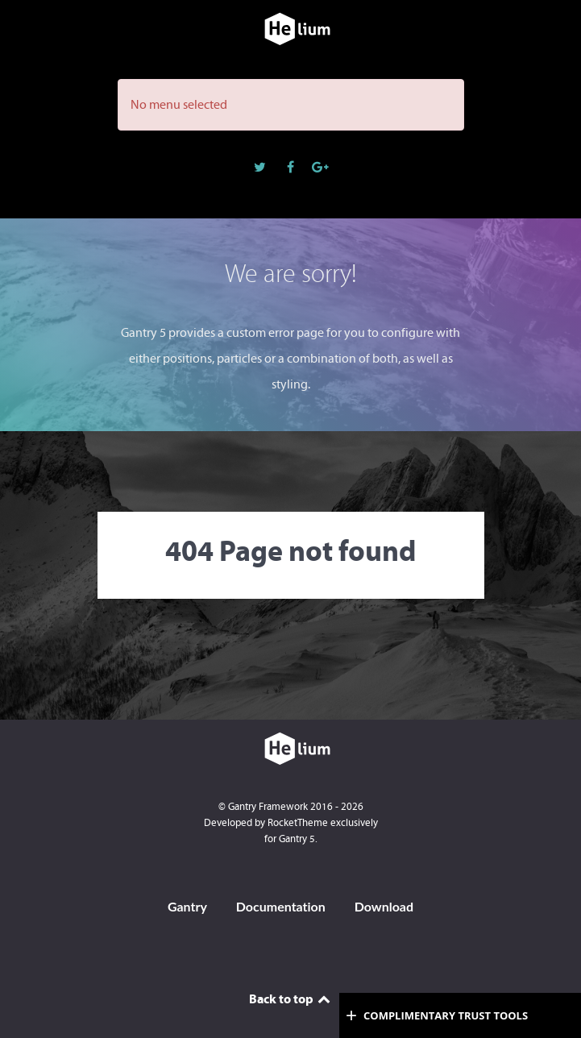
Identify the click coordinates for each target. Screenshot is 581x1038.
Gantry (187, 906)
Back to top (291, 998)
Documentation (281, 906)
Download (384, 906)
